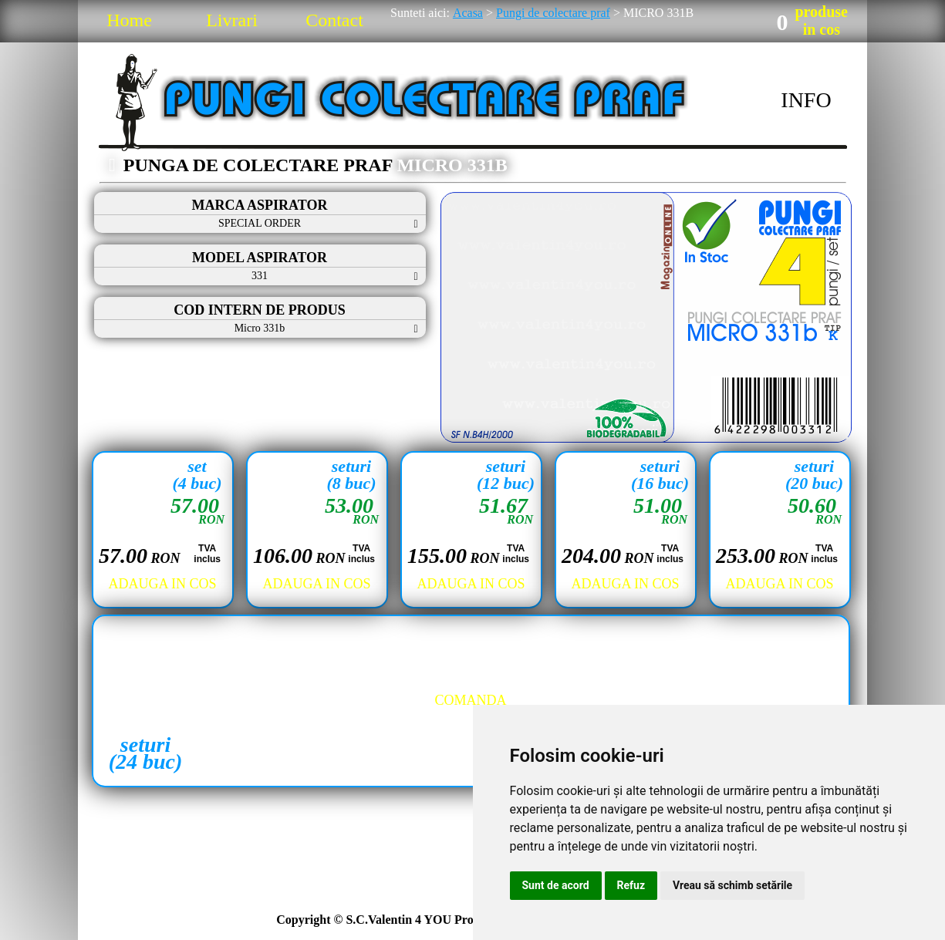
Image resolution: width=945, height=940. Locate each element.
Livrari (232, 20)
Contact (334, 20)
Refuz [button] (631, 885)
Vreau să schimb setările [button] (732, 885)
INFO (806, 100)
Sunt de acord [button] (555, 885)
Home (129, 20)
